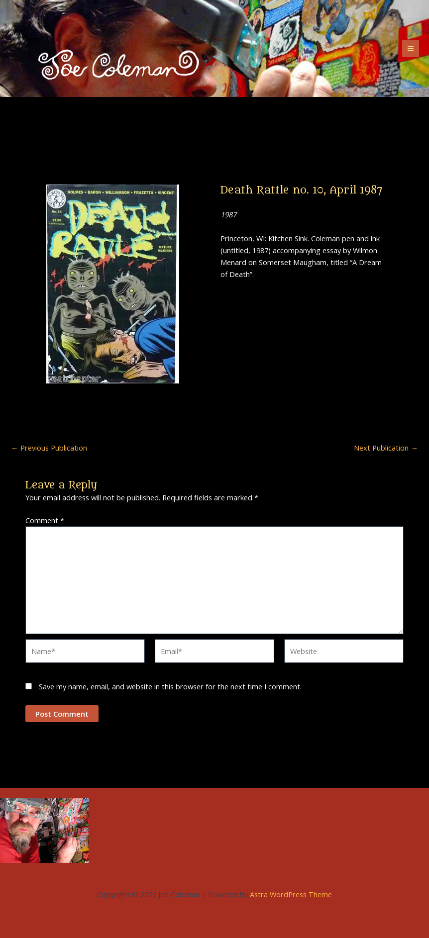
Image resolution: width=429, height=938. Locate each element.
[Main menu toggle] (410, 48)
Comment (44, 520)
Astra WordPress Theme (291, 894)
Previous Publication (49, 448)
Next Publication (386, 448)
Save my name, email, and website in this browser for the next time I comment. (170, 686)
